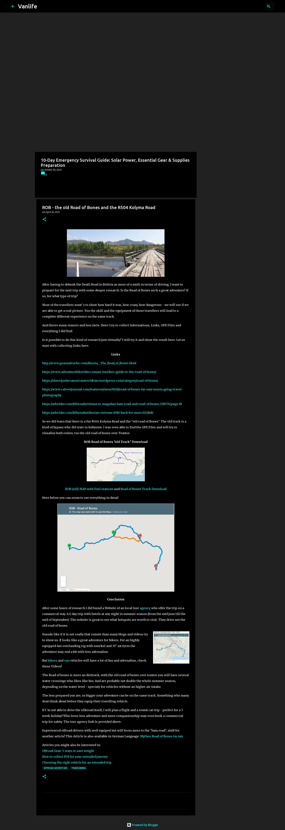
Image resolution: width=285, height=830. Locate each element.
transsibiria (78, 768)
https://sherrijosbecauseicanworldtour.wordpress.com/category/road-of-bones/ (100, 380)
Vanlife (27, 6)
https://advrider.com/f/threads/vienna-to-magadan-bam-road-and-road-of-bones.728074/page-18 (112, 404)
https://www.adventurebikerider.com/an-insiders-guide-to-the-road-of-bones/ (99, 372)
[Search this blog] (255, 6)
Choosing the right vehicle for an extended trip (76, 762)
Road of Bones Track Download (143, 489)
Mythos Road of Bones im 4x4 (161, 736)
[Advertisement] (142, 124)
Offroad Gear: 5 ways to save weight (68, 751)
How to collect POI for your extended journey (75, 756)
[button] (44, 219)
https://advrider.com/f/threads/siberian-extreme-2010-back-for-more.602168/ (97, 412)
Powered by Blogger (142, 825)
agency (145, 608)
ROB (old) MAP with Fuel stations (89, 489)
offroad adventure (55, 768)
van (66, 660)
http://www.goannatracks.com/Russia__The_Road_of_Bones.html (89, 363)
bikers (52, 660)
